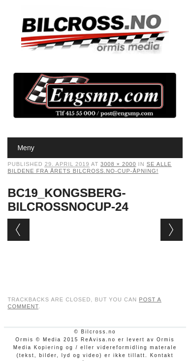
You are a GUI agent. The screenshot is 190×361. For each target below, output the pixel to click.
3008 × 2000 (118, 164)
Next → (171, 230)
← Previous (18, 230)
